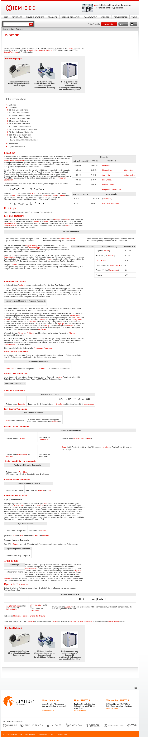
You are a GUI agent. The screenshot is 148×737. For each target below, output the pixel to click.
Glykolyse (61, 324)
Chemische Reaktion (21, 616)
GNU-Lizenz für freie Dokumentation (81, 621)
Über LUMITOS (82, 700)
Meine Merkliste (94, 24)
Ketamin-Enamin (108, 185)
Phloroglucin (38, 348)
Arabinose (30, 333)
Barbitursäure (42, 369)
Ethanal (14, 265)
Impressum (42, 734)
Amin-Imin (106, 175)
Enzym (47, 326)
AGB (52, 734)
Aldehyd (57, 219)
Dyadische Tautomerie (110, 203)
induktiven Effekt (10, 225)
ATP (14, 536)
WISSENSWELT (90, 17)
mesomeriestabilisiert (67, 239)
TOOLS (134, 17)
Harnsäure (106, 447)
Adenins (41, 490)
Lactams (22, 438)
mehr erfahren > (48, 711)
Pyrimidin (9, 456)
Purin (89, 438)
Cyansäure (59, 404)
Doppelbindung (31, 246)
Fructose (42, 320)
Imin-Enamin (107, 180)
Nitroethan (9, 369)
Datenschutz (62, 734)
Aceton (106, 251)
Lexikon (11, 29)
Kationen (15, 195)
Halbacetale (18, 506)
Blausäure (68, 607)
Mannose (7, 320)
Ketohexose (74, 316)
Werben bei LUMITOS (117, 700)
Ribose (20, 333)
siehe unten (107, 198)
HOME (5, 17)
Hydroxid (62, 195)
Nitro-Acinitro (107, 170)
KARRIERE (105, 17)
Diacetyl (111, 256)
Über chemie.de (50, 700)
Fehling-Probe (77, 320)
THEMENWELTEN (120, 17)
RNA (21, 536)
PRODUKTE (52, 17)
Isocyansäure (89, 404)
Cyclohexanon (101, 260)
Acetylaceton (113, 270)
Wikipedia (55, 621)
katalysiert (42, 329)
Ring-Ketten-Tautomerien (111, 190)
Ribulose (72, 333)
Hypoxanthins (79, 438)
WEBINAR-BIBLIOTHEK (71, 17)
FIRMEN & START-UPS (35, 17)
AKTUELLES (17, 17)
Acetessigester (115, 265)
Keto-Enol (106, 165)
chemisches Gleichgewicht (14, 161)
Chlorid (54, 195)
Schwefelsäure (30, 569)
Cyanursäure (43, 439)
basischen (32, 322)
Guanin (64, 447)
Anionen (45, 195)
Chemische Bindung (37, 616)
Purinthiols (23, 472)
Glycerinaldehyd (10, 344)
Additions (40, 506)
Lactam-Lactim (129, 175)
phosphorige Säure (13, 606)
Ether (46, 504)
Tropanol (16, 544)
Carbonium (8, 578)
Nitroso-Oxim (128, 170)
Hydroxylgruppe (34, 248)
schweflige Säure (36, 605)
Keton (66, 219)
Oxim (60, 377)
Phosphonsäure (11, 610)
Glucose (77, 318)
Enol (46, 221)
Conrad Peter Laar (11, 52)
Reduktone (48, 348)
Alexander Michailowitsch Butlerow (39, 50)
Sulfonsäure (34, 611)
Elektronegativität (10, 223)
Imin (7, 421)
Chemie (70, 48)
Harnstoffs (21, 404)
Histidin (55, 422)
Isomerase (69, 326)
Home (4, 29)
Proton (67, 225)
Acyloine (22, 285)
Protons (36, 221)
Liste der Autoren (113, 621)
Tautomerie (30, 621)
